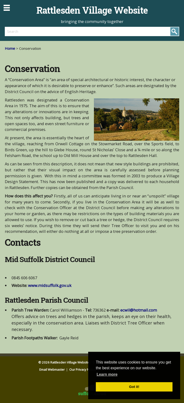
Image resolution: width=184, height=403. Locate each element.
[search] (48, 31)
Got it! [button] (134, 387)
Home (10, 48)
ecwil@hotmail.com (138, 310)
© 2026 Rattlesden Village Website (63, 362)
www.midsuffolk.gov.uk (49, 285)
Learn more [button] (107, 374)
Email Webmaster (52, 369)
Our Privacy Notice (83, 369)
